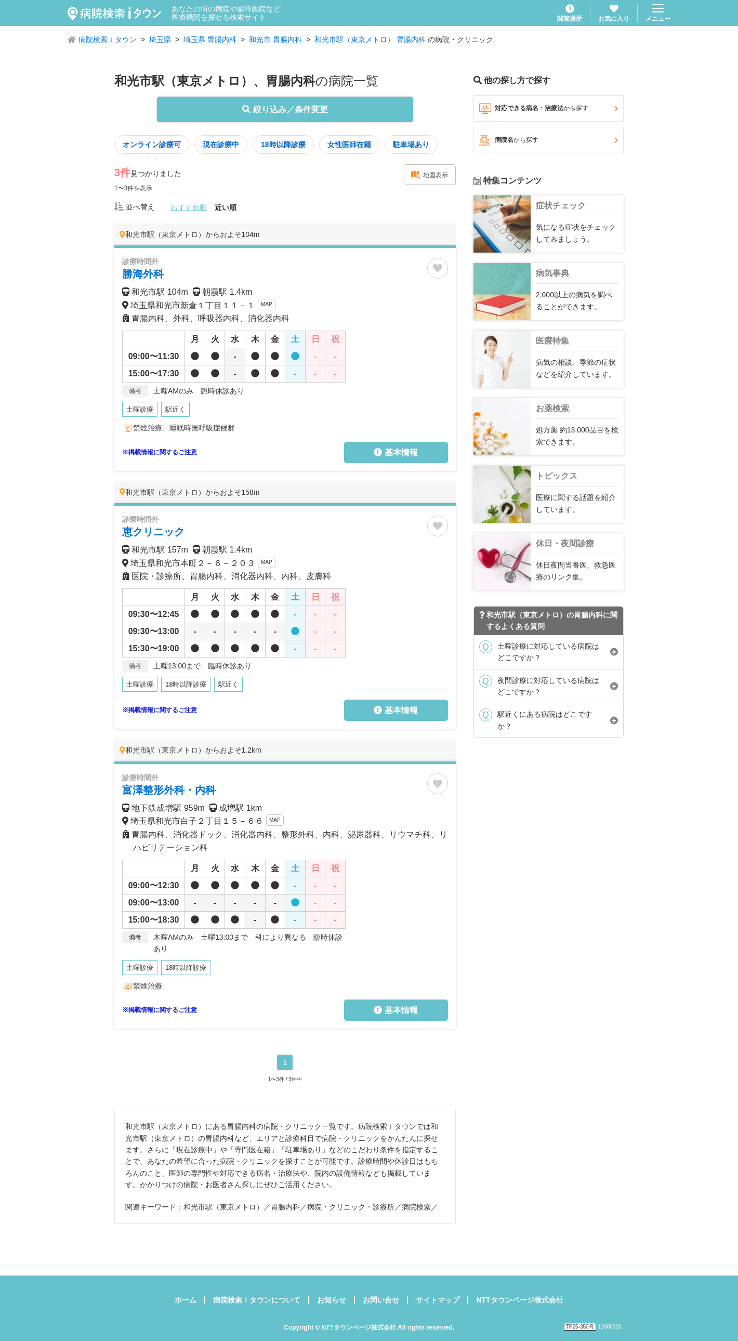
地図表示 (429, 174)
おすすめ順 (188, 207)
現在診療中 (221, 144)
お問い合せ (381, 1300)
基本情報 (395, 452)
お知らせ (331, 1300)
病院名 (548, 140)
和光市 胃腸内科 (275, 39)
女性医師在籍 (349, 144)
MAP (266, 304)
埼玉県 (160, 39)
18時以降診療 (283, 144)
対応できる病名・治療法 (548, 108)
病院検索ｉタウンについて (256, 1300)
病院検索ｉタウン (107, 39)
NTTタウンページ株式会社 (519, 1300)
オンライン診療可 (152, 144)
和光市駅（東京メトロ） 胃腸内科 (370, 39)
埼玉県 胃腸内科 (209, 39)
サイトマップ (437, 1300)
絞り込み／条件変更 (284, 109)
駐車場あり (411, 144)
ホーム (185, 1300)
